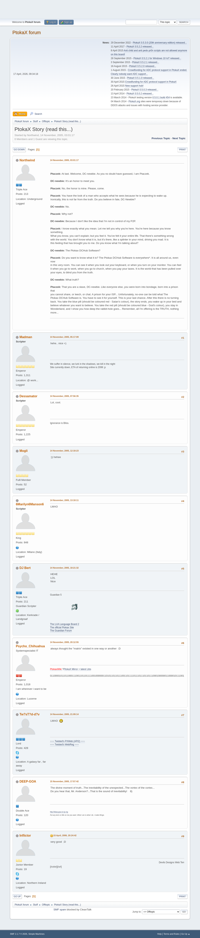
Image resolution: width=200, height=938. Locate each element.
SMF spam (60, 909)
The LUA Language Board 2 (64, 624)
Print (182, 149)
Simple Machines (37, 934)
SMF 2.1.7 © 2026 (18, 934)
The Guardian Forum (61, 630)
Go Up (17, 896)
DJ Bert (25, 568)
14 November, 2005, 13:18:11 (64, 500)
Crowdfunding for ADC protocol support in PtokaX (151, 81)
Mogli (24, 450)
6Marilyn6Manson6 (30, 504)
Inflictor (25, 835)
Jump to (136, 911)
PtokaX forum (26, 32)
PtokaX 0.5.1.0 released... (140, 78)
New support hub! (134, 85)
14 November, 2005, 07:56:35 (64, 396)
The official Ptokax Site (62, 627)
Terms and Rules (171, 934)
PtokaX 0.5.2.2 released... (140, 46)
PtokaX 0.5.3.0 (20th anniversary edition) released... (160, 42)
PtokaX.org (134, 101)
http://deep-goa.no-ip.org (59, 812)
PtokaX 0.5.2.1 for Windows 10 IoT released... (157, 58)
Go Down (19, 149)
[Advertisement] (100, 9)
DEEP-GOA (28, 781)
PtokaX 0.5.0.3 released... (144, 89)
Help (159, 934)
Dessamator (29, 396)
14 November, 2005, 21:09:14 (64, 714)
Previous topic (161, 138)
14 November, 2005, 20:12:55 (64, 642)
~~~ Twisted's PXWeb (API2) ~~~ (67, 741)
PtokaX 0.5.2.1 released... (145, 62)
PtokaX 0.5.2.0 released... (142, 66)
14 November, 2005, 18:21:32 (64, 568)
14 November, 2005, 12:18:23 (64, 451)
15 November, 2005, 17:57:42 (64, 781)
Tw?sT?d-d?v (30, 714)
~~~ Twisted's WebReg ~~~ (64, 744)
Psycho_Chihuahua (30, 646)
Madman (26, 337)
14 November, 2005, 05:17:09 (64, 337)
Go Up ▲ (185, 934)
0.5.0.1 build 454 (161, 97)
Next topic (179, 138)
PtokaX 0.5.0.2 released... (140, 93)
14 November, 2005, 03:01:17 (64, 160)
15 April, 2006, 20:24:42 (64, 835)
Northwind (27, 160)
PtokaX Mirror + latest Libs (77, 669)
